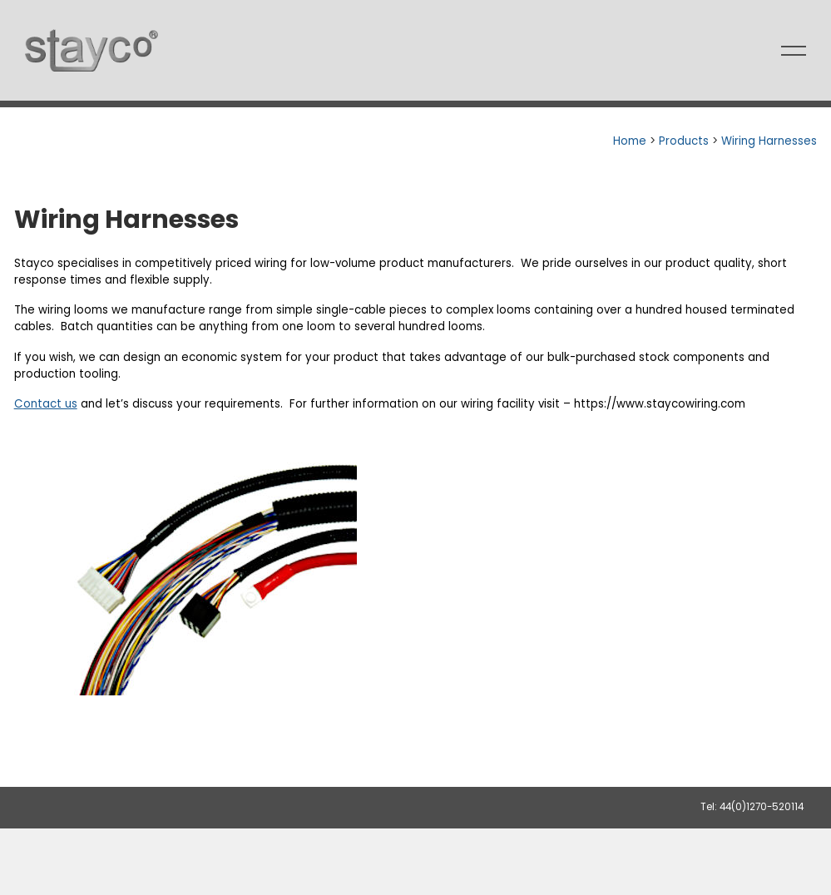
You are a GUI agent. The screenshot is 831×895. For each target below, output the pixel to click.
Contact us (45, 404)
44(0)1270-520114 (762, 806)
